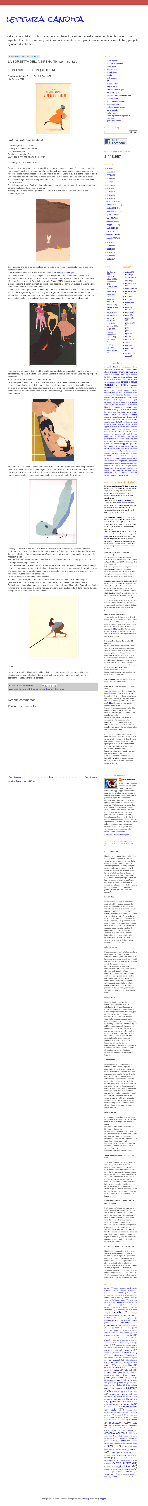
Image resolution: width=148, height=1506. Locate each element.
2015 (109, 245)
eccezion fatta (112, 287)
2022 (109, 182)
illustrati (109, 305)
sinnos (107, 1458)
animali (129, 372)
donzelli (107, 1345)
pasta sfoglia (130, 323)
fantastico (127, 395)
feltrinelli (128, 1370)
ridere (118, 448)
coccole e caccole (128, 1330)
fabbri (133, 1367)
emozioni (129, 392)
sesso (135, 458)
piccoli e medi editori (117, 436)
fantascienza (118, 395)
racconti (114, 443)
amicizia (113, 372)
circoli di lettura (115, 379)
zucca (127, 356)
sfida (106, 461)
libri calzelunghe (113, 92)
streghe (128, 466)
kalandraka (116, 1399)
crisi (113, 388)
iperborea (132, 1391)
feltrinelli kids (110, 1372)
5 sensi (107, 367)
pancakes (129, 312)
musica (134, 419)
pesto (127, 328)
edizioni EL (107, 1353)
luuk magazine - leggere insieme (119, 95)
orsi (113, 429)
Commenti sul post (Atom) (25, 781)
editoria (122, 392)
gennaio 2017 (111, 238)
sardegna (115, 453)
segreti (106, 458)
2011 (109, 259)
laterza (129, 1410)
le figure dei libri (113, 87)
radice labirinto (112, 110)
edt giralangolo (111, 1362)
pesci (135, 434)
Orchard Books (109, 1300)
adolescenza (120, 369)
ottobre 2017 (111, 208)
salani (133, 1449)
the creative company (111, 1467)
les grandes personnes (121, 1412)
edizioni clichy (130, 1352)
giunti (119, 1380)
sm (129, 1458)
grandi (39, 689)
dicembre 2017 (112, 201)
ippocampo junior (118, 1394)
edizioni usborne (130, 1360)
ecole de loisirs (132, 1345)
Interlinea (119, 1295)
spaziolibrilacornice (114, 121)
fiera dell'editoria (120, 397)
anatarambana (112, 60)
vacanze (124, 473)
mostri (124, 419)
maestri (128, 412)
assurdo (116, 375)
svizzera (134, 466)
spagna (123, 463)
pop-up (109, 348)
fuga (120, 400)
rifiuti (122, 448)
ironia (114, 410)
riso (126, 336)
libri (105, 412)
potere (127, 438)
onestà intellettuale (131, 427)
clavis (117, 1328)
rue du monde (121, 1449)
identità (107, 407)
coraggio (134, 385)
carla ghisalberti (128, 779)
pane (127, 315)
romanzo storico (110, 451)
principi (135, 441)
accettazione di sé (129, 367)
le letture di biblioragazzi (116, 90)
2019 (109, 192)
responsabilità (119, 446)
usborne (107, 1472)
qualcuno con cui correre (116, 107)
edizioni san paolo (114, 1360)
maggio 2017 (111, 225)
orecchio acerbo (110, 333)
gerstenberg (108, 1380)
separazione (115, 458)
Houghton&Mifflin (132, 1293)
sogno (121, 461)
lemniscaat (108, 1412)
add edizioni (110, 1302)
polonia (122, 438)
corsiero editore (110, 1338)
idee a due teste (130, 405)
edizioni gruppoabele (115, 1358)
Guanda (120, 1293)
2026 (109, 168)
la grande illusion (112, 1404)
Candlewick (131, 1288)
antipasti (128, 272)
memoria (107, 417)
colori (128, 379)
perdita (124, 434)
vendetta (107, 475)
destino (107, 390)
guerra (115, 405)
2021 (109, 185)
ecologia (115, 392)
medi (108, 323)
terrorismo (130, 468)
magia (134, 412)
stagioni (107, 466)
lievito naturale (130, 291)
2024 (109, 175)
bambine (134, 375)
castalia (109, 1328)
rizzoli (110, 1446)
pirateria (134, 436)
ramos (119, 443)
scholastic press (109, 1455)
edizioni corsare (116, 1355)
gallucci (119, 1377)
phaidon (131, 1438)
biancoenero (110, 1320)
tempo (62, 689)
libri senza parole (110, 319)
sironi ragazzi (120, 1458)
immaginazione (131, 407)
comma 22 (117, 1335)
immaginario (117, 407)
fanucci (106, 1370)
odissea (134, 424)
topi (111, 470)
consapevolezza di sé (112, 382)
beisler (107, 1318)
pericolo (130, 434)
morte (118, 419)
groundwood (131, 1383)
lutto (123, 412)
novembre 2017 (112, 205)
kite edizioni (55, 689)
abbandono (116, 367)
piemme (122, 1441)
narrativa (110, 326)
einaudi (125, 1363)
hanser (106, 1385)
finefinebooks (112, 78)
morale (113, 419)
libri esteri (110, 312)
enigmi (135, 392)
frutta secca (129, 288)
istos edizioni (117, 1396)
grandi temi (46, 689)
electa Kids (127, 1365)
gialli (123, 402)
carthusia (134, 1325)
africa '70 (128, 1302)
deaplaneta (108, 1343)
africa (135, 369)
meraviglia (115, 417)
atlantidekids (111, 66)
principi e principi (119, 1443)
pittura (106, 438)
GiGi (108, 81)
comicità (134, 379)
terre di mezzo (122, 1463)
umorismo (108, 473)
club (136, 1328)
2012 (109, 255)
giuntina (111, 1383)
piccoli (109, 337)
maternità (133, 414)
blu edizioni (125, 1320)
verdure (128, 353)
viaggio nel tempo (124, 475)
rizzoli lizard (126, 1446)
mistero (122, 417)
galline (130, 400)
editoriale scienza (123, 1350)
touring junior (117, 1469)
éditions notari (127, 1477)
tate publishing (125, 1460)
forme (135, 397)
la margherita (127, 1404)
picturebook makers (114, 104)
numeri (128, 424)
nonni (135, 422)
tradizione (116, 470)
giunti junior (132, 1380)
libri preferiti (111, 315)
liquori (127, 299)
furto (125, 400)
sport (135, 463)
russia (126, 451)
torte (127, 345)
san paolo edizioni (121, 1453)
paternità (129, 431)
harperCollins (117, 1385)
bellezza (114, 377)
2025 (109, 172)
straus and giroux (113, 1460)
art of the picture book (115, 63)
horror (121, 405)
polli (118, 438)
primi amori (118, 441)
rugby (120, 451)
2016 (109, 242)
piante (106, 436)
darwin (122, 388)
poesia (109, 345)
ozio (119, 429)
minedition (121, 1420)
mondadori (115, 1422)
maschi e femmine (120, 414)
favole (135, 395)
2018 (109, 195)
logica (110, 412)
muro (129, 419)
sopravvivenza (109, 463)
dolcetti (128, 281)
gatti (135, 400)
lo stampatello (119, 1415)
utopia (116, 473)
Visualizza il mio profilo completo (116, 835)
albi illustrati (20, 689)
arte (135, 372)
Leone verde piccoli (112, 1298)
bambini (107, 377)
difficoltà (119, 390)
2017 (109, 198)
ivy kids (128, 1396)
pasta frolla (129, 318)
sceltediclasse (112, 350)
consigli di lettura (30, 689)
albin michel (126, 1305)
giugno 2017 (111, 221)
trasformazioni (126, 470)
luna (114, 412)
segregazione (132, 456)
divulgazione (111, 282)
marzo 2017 (111, 231)
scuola (123, 456)
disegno (134, 390)
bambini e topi (112, 69)
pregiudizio (133, 438)
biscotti (128, 275)
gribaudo (120, 1383)
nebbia (125, 422)
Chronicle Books (110, 1290)
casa (135, 377)
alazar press (116, 1305)
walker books (122, 1474)
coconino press (109, 1333)
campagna (121, 377)
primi (127, 331)
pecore (112, 434)
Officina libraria (129, 1298)
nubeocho (126, 1428)
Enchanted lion (109, 1293)
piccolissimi (111, 340)
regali (111, 446)
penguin (121, 1438)
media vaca (111, 1420)
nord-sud (133, 1425)
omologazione (120, 427)
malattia (107, 414)
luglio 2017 (110, 218)
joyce (119, 410)
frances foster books (111, 1375)
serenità (123, 458)
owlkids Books (116, 1436)
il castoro (131, 1388)
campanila (125, 1325)
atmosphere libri (123, 1310)
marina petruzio (112, 98)
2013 (109, 252)
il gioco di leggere (118, 1391)
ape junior (123, 1307)
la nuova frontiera (129, 1407)
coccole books (112, 1330)
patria (135, 431)
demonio (127, 388)
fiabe (111, 397)
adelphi (119, 1302)
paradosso (127, 429)
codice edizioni (124, 1333)
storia (121, 465)
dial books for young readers (125, 1343)
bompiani (125, 1323)
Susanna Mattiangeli (64, 273)
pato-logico (111, 1438)
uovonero (128, 1469)
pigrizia (128, 436)
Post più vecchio (91, 777)
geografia (116, 402)
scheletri (134, 453)
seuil (132, 1455)
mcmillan (134, 1417)
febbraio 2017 (111, 235)
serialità (129, 458)
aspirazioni (108, 375)
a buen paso (132, 1300)
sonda (135, 1458)
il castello (118, 1388)
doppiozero (111, 75)
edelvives (109, 1347)
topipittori (125, 1466)
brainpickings (112, 72)
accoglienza (108, 369)
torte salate (129, 348)
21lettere (107, 1288)
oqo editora (128, 1430)
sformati (128, 342)
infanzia (107, 410)
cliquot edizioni (127, 1328)
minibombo (133, 1420)
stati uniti (115, 466)
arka (132, 1307)
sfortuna (111, 461)
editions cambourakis (121, 1347)
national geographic (120, 1425)
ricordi (106, 448)
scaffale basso (112, 113)
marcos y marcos (121, 1417)
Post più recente (15, 777)
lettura (129, 410)
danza (117, 388)
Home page (52, 777)
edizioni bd (117, 1353)
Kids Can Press (130, 1295)
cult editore (125, 1338)
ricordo (112, 448)
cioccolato (129, 278)
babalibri (117, 1312)
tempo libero (114, 468)
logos (106, 1417)
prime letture (108, 441)
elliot (106, 1367)
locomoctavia (131, 1415)
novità (109, 329)
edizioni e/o (132, 1355)
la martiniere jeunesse (111, 1407)
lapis (113, 1409)
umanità (134, 470)
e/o (123, 1345)
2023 (109, 178)
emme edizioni (121, 1367)
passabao (127, 1436)
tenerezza (123, 468)
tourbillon (107, 1469)
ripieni (127, 334)
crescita (107, 387)
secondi (128, 339)
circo (106, 379)
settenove (122, 1455)
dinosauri (127, 390)
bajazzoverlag (115, 1315)
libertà (134, 410)
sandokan (107, 453)
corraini (128, 1335)
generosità (108, 402)
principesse (128, 441)
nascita (107, 422)
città (123, 379)
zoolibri (114, 1477)
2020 (109, 188)
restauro (127, 446)
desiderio (134, 388)
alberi (106, 372)
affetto (129, 369)
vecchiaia (133, 473)
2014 (109, 249)
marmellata (129, 302)
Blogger (102, 1499)
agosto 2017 (111, 215)
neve (130, 422)
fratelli (115, 400)
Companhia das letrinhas (127, 1290)
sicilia (116, 461)
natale (113, 422)
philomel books (109, 1441)
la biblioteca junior (131, 1402)
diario (113, 390)
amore (122, 372)
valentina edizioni (124, 1472)
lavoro (123, 410)
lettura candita (45, 19)
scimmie (116, 456)
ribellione (134, 446)
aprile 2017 (110, 228)
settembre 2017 (112, 211)
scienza (107, 456)
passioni (121, 431)
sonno (134, 461)
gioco (129, 402)
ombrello (112, 427)
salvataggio (133, 451)
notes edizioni (114, 1428)
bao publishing (128, 1315)
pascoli (135, 429)
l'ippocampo (114, 1401)
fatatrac (116, 1370)
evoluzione (108, 395)
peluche (118, 434)
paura (106, 434)
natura (119, 422)
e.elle (118, 1345)
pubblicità (107, 443)
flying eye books (128, 1373)
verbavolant (108, 1474)
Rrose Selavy (120, 1300)
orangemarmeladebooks (116, 101)
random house (132, 1443)
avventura (125, 374)
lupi (118, 412)
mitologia (128, 417)
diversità (107, 392)
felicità (106, 397)
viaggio (114, 475)
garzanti (131, 1378)
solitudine (128, 461)
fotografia (108, 400)
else (112, 1367)
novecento (121, 424)
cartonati (129, 377)
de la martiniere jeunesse (125, 1340)
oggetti (106, 427)
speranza (130, 463)
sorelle (117, 463)
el (117, 1365)
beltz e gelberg (126, 1318)
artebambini (108, 1310)
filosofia (129, 397)
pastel (135, 1436)
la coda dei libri (112, 84)
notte (114, 424)
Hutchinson (110, 1295)
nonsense (107, 424)
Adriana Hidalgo (119, 1288)
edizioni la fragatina (131, 1358)
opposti (106, 429)
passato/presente (110, 431)
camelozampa (110, 1325)
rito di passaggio (131, 448)
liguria (127, 296)
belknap (86, 1499)
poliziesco (112, 438)
